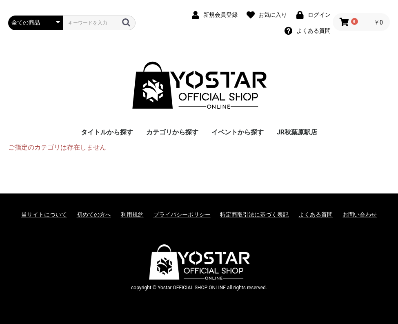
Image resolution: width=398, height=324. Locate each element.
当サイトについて (44, 214)
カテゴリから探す (172, 132)
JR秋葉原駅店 (297, 132)
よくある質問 (315, 214)
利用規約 (132, 214)
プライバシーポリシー (182, 214)
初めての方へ (94, 214)
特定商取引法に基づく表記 (254, 214)
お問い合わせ (359, 214)
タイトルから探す (107, 132)
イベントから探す (237, 132)
